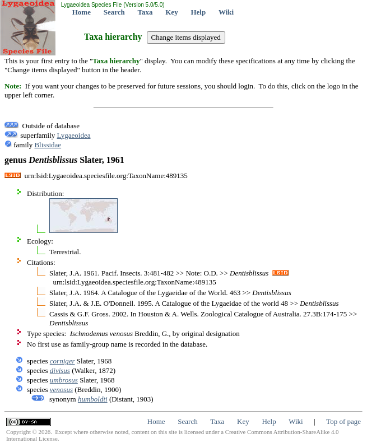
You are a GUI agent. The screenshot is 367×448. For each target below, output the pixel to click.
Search (114, 12)
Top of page (343, 421)
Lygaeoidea (74, 135)
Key (171, 12)
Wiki (226, 12)
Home (81, 12)
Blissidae (47, 145)
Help (198, 12)
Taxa (145, 12)
